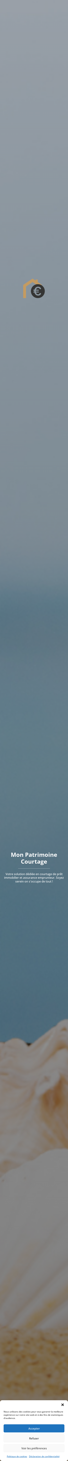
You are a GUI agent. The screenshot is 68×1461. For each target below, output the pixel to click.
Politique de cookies (17, 1456)
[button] (62, 1405)
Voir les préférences (34, 1448)
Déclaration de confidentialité (44, 1456)
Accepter (34, 1428)
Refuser (34, 1438)
